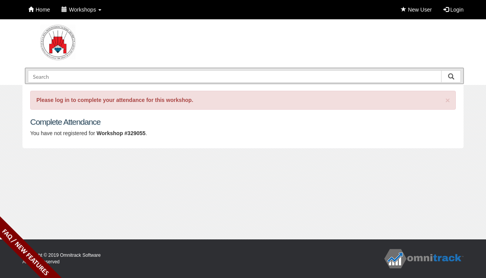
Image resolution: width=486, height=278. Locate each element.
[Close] (447, 100)
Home (39, 10)
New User (416, 10)
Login (453, 10)
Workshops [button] (81, 10)
